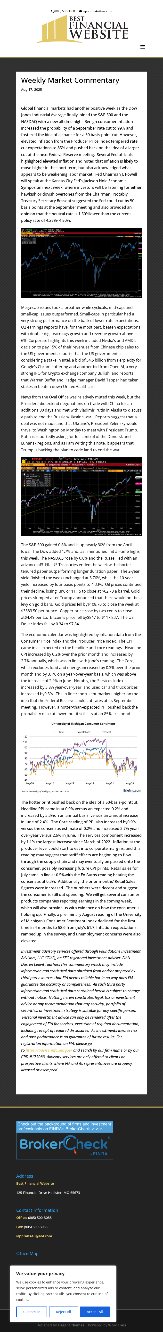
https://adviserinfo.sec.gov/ (49, 1050)
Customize (31, 1311)
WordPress (117, 1325)
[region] (63, 1294)
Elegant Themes (71, 1325)
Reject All (63, 1311)
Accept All (95, 1311)
